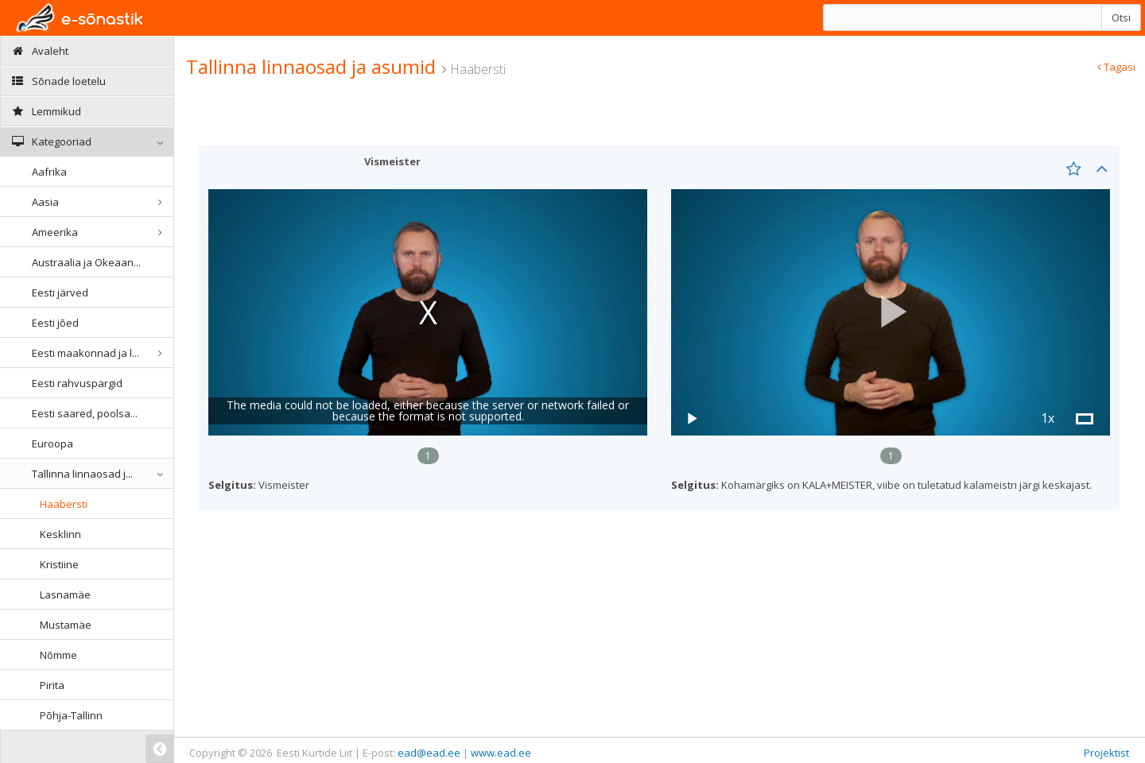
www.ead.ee (501, 753)
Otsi (1121, 17)
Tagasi (1116, 67)
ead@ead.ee (429, 753)
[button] (890, 312)
